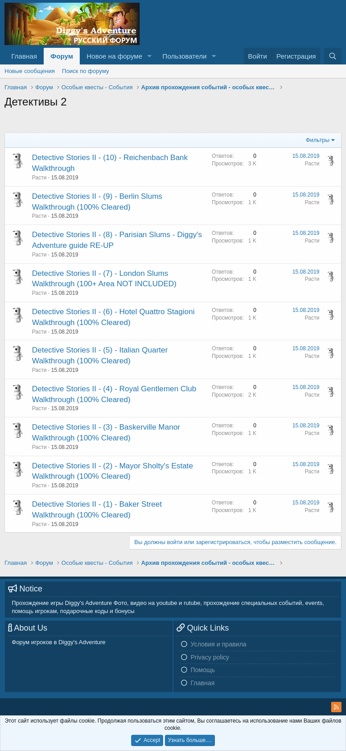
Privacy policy (210, 657)
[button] (149, 56)
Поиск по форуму (85, 71)
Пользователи (185, 56)
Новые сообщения (30, 71)
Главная (24, 56)
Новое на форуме (114, 56)
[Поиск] (332, 56)
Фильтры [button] (317, 140)
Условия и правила (218, 644)
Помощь (203, 669)
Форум (61, 56)
